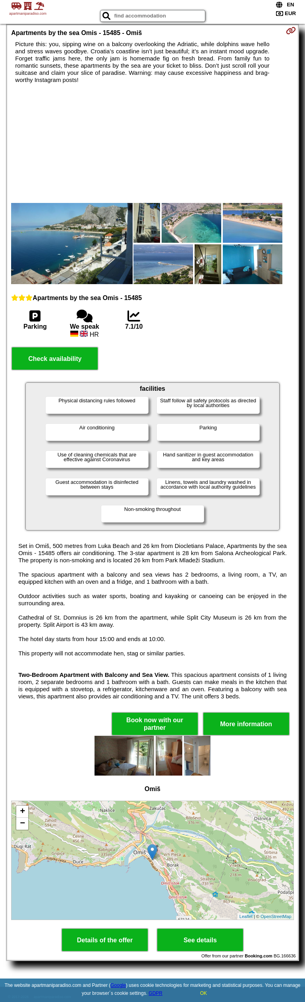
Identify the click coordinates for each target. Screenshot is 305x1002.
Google (118, 985)
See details (200, 940)
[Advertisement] (152, 143)
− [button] (22, 824)
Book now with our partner (154, 724)
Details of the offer (105, 940)
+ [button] (22, 812)
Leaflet (246, 916)
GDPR (155, 993)
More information (246, 724)
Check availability (54, 358)
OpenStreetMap (276, 916)
